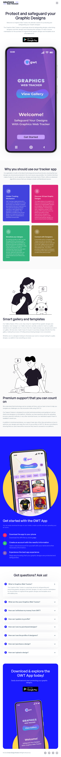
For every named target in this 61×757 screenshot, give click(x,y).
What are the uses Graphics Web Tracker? (24, 602)
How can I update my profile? (19, 619)
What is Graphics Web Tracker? (20, 584)
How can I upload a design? (18, 652)
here (34, 538)
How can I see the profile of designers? (23, 635)
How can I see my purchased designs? (22, 627)
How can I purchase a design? (19, 644)
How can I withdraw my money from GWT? (24, 610)
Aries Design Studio (13, 753)
